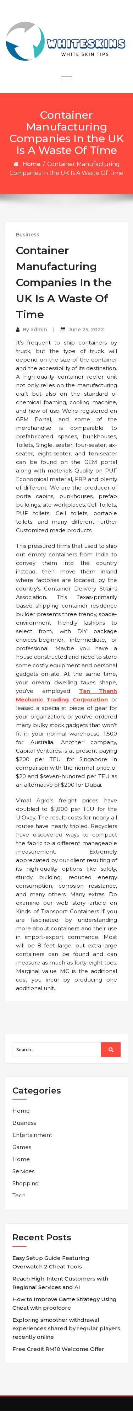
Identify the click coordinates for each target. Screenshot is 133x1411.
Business (27, 234)
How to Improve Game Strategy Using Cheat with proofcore (64, 1303)
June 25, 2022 (86, 329)
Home (31, 164)
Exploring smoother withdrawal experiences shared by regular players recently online (66, 1328)
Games (21, 1147)
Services (23, 1171)
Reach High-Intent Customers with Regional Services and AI (60, 1282)
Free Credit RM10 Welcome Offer (58, 1349)
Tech (19, 1195)
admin (39, 329)
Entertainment (32, 1135)
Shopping (25, 1183)
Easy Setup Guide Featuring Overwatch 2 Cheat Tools (50, 1262)
